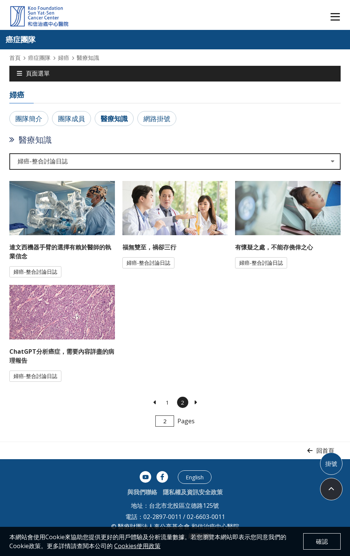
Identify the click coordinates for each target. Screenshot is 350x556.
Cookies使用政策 (137, 546)
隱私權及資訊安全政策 (193, 492)
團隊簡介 (28, 118)
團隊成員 (71, 118)
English (195, 477)
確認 (322, 541)
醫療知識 (114, 118)
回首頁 (325, 450)
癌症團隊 (39, 57)
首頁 (15, 57)
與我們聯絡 (142, 492)
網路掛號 (156, 118)
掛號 (331, 464)
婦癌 (63, 57)
